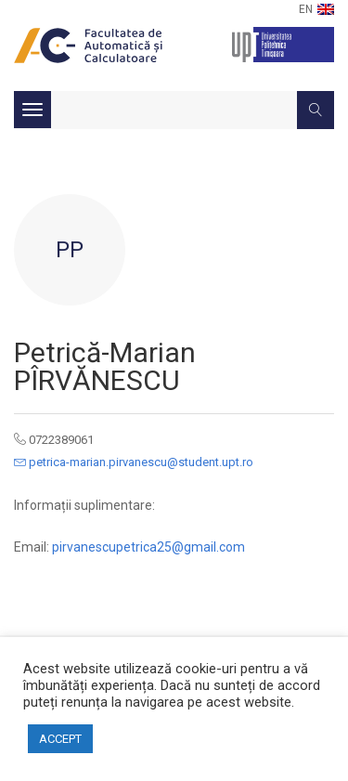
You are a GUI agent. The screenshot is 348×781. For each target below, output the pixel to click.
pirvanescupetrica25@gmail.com (148, 547)
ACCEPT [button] (60, 739)
